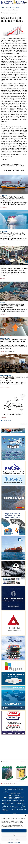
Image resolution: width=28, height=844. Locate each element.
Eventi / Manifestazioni (5, 387)
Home (2, 7)
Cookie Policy (10, 842)
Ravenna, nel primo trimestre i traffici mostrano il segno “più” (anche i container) (12, 306)
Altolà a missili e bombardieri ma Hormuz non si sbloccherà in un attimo (13, 341)
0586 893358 (17, 793)
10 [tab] (13, 783)
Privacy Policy (17, 842)
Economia (8, 7)
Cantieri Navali (3, 207)
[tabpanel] (14, 415)
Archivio (23, 762)
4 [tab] (5, 420)
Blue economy (15, 7)
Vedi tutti (22, 424)
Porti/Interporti (3, 314)
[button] (26, 815)
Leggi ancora (14, 415)
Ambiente (2, 278)
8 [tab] (10, 420)
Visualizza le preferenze (14, 839)
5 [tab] (6, 420)
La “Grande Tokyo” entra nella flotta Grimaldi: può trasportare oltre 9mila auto (12, 199)
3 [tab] (4, 420)
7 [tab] (9, 420)
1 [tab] (1, 420)
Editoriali (2, 351)
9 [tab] (12, 783)
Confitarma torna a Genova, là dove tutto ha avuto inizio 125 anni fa (14, 269)
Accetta (14, 831)
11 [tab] (14, 783)
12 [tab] (16, 783)
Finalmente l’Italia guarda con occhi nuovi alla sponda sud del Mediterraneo (14, 378)
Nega (14, 835)
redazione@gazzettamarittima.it (16, 797)
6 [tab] (8, 420)
